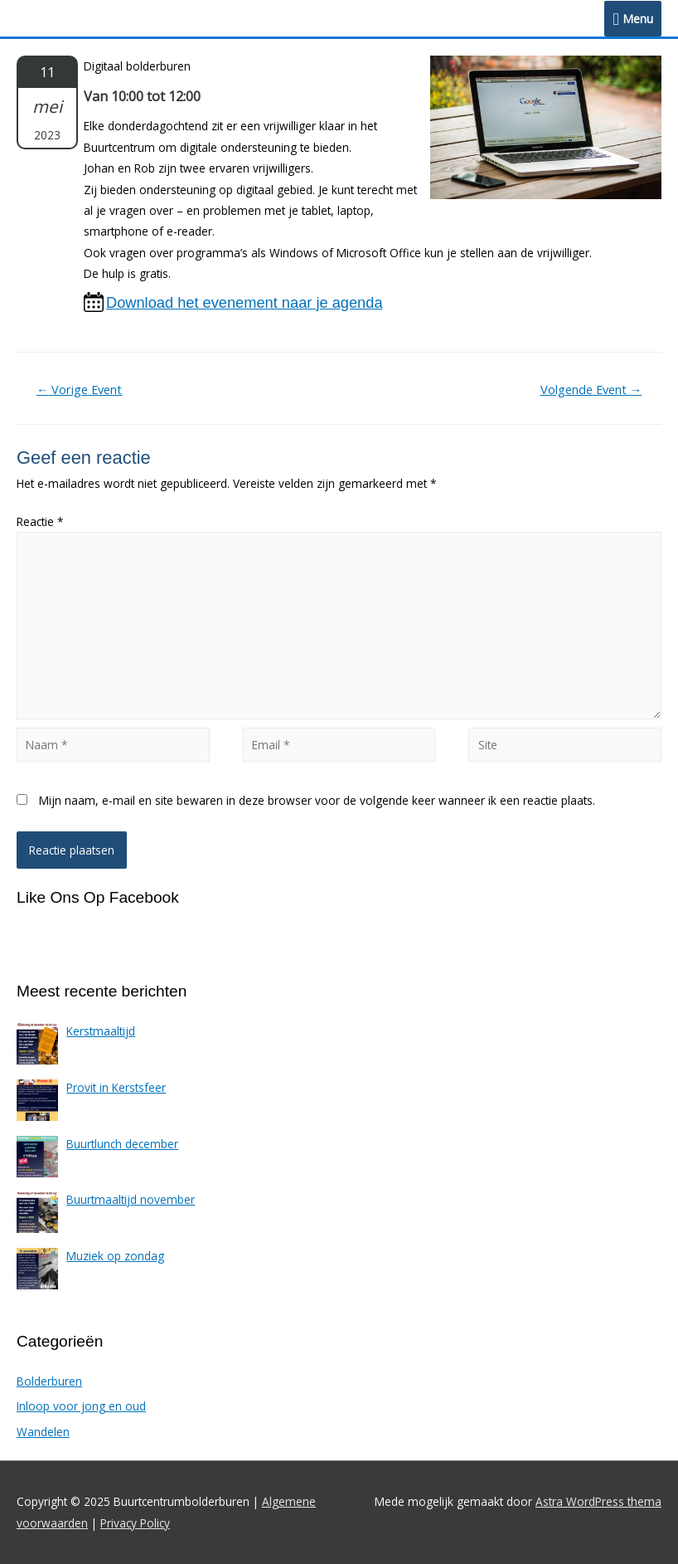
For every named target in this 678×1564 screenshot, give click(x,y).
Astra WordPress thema (598, 1501)
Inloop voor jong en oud (81, 1406)
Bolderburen (49, 1381)
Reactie (40, 521)
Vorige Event (79, 389)
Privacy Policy (135, 1523)
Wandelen (43, 1432)
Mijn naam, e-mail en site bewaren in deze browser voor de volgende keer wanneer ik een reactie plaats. (317, 800)
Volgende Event (591, 389)
